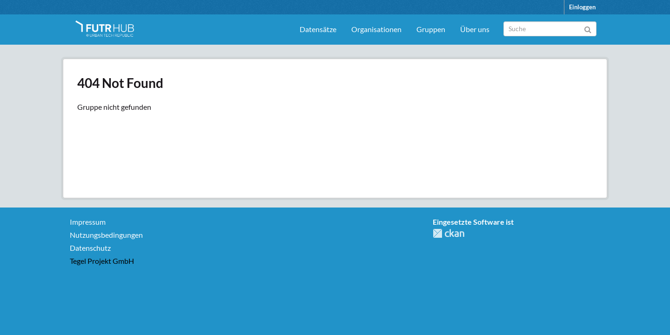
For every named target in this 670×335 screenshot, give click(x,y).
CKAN (448, 233)
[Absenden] (588, 28)
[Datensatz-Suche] (549, 28)
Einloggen (582, 7)
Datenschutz (90, 247)
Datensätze (318, 29)
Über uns (474, 29)
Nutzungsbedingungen (106, 234)
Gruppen (430, 29)
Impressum (88, 221)
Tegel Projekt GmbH (102, 260)
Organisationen (376, 29)
